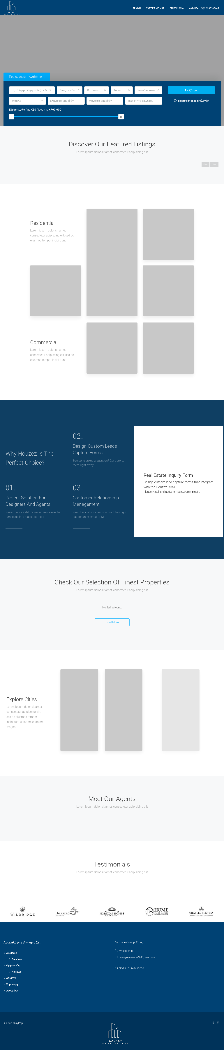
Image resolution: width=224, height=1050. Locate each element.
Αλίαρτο (11, 978)
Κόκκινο (17, 971)
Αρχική (137, 8)
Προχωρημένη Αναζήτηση (27, 76)
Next (214, 164)
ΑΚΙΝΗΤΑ (194, 8)
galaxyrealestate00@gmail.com (137, 957)
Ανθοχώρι (12, 990)
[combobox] (69, 90)
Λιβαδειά (11, 952)
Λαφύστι (17, 959)
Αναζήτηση (191, 90)
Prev (205, 164)
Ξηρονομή (12, 984)
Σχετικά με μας (155, 8)
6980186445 (210, 8)
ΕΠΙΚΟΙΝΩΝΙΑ (177, 8)
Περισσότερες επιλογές (191, 100)
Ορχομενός (13, 965)
